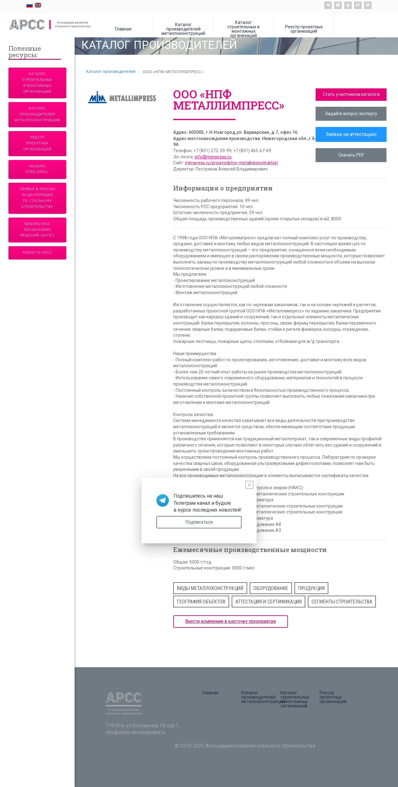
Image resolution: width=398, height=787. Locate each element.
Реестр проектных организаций (304, 28)
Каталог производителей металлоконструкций (183, 28)
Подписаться (199, 522)
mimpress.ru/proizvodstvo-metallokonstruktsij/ (231, 162)
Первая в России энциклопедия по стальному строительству (37, 198)
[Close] (249, 485)
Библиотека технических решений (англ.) (37, 230)
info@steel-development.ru (135, 732)
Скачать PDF (351, 154)
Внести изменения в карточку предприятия (230, 621)
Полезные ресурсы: (24, 52)
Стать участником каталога (351, 94)
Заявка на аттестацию (351, 134)
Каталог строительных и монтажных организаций (243, 29)
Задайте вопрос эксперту (351, 113)
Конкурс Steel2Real (37, 169)
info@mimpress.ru (213, 156)
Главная (123, 28)
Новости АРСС (37, 253)
